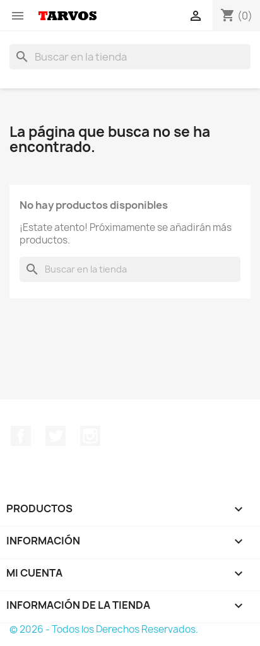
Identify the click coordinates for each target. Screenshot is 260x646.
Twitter (55, 436)
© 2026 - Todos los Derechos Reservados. (103, 629)
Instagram (90, 436)
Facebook (21, 436)
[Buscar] (130, 56)
